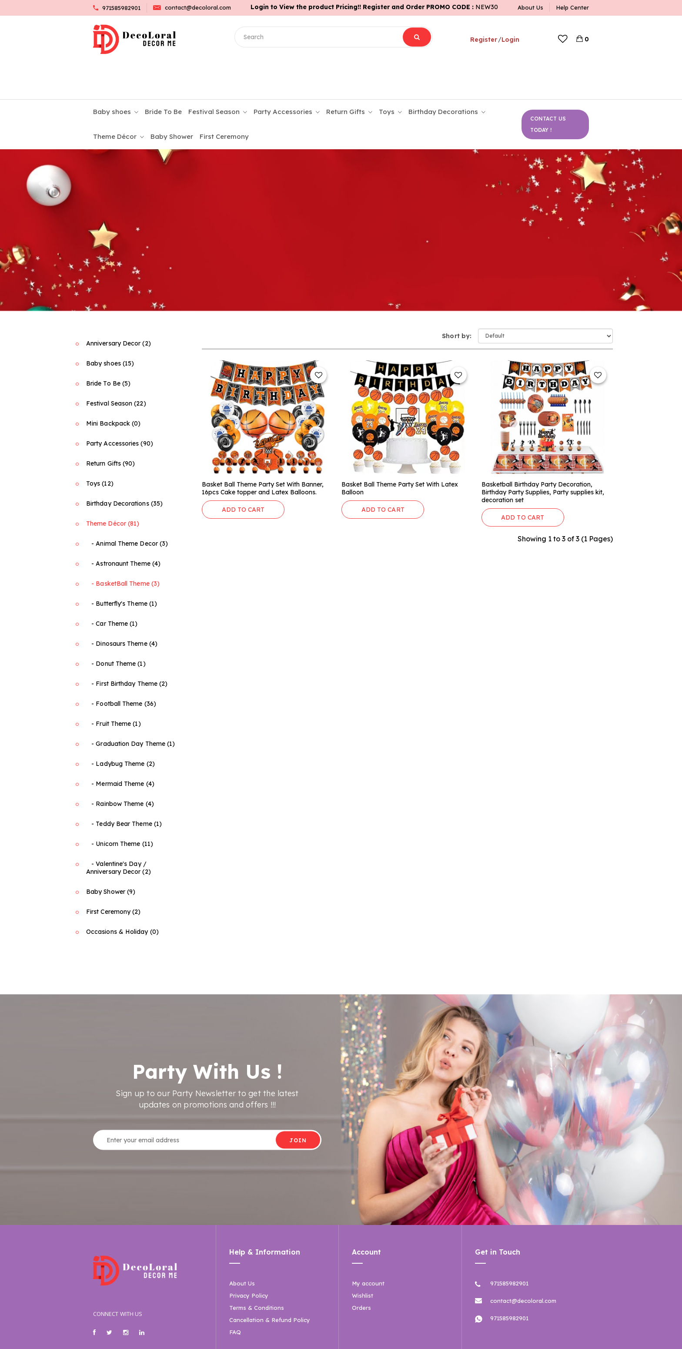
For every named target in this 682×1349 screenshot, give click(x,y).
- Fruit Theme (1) (113, 687)
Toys (390, 76)
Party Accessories (287, 76)
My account (368, 1246)
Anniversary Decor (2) (118, 307)
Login (508, 39)
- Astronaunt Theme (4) (123, 527)
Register (481, 39)
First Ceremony (224, 100)
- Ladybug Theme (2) (120, 727)
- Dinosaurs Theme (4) (121, 607)
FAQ (235, 1295)
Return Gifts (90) (110, 427)
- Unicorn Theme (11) (119, 807)
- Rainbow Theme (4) (120, 767)
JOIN (298, 1103)
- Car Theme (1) (111, 587)
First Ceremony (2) (113, 875)
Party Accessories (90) (119, 407)
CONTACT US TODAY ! (548, 88)
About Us (530, 7)
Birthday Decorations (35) (124, 467)
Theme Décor (118, 100)
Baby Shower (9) (110, 855)
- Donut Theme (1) (116, 627)
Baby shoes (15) (110, 327)
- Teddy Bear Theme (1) (124, 787)
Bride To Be (163, 75)
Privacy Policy (248, 1258)
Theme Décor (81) (112, 487)
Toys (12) (100, 447)
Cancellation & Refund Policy (269, 1283)
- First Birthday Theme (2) (126, 647)
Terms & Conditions (256, 1271)
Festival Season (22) (116, 367)
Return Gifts (349, 76)
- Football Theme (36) (121, 667)
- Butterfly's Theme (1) (121, 567)
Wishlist (362, 1258)
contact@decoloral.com (192, 7)
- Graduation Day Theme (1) (130, 707)
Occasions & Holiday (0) (122, 895)
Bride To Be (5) (108, 347)
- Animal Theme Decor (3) (127, 507)
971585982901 (116, 7)
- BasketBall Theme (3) (123, 547)
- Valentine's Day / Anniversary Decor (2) (118, 831)
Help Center (572, 7)
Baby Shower (171, 100)
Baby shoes (115, 76)
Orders (361, 1271)
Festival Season (217, 76)
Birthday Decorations (446, 76)
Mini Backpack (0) (113, 387)
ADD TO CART (243, 473)
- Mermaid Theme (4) (120, 747)
